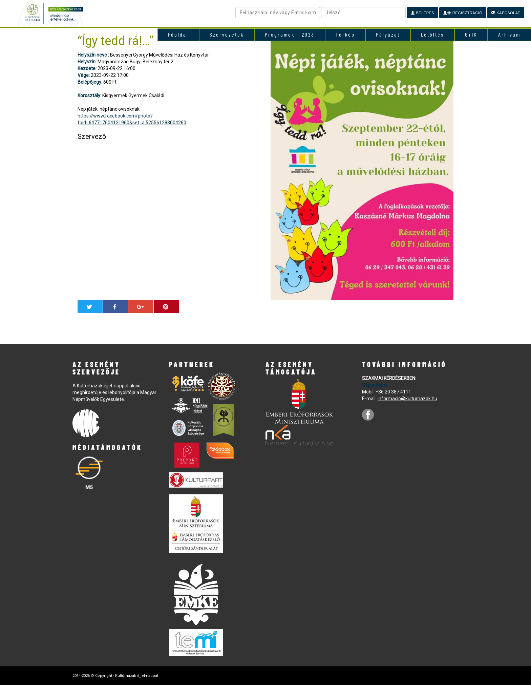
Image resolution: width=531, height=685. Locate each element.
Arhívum (509, 34)
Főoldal (178, 34)
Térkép (345, 34)
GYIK (471, 34)
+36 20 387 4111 (393, 391)
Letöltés (432, 34)
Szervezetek (227, 34)
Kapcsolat (505, 13)
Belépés (422, 13)
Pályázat (388, 34)
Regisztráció (462, 13)
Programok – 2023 (290, 34)
